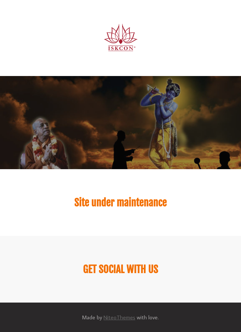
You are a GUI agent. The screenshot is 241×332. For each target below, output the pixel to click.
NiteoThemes (119, 317)
